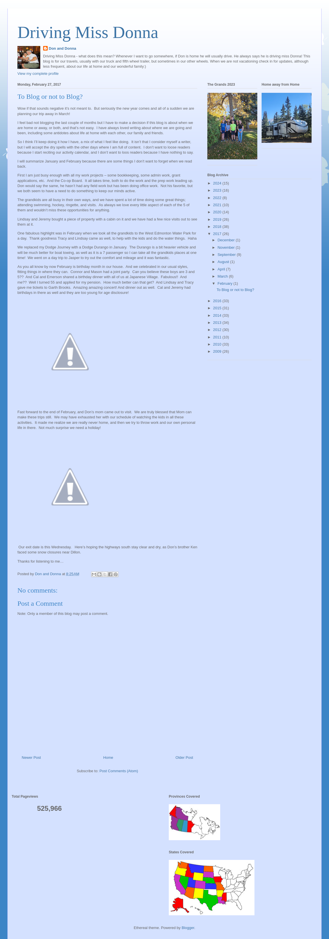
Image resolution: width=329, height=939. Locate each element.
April (222, 269)
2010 (217, 344)
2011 (217, 337)
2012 (217, 330)
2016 (217, 301)
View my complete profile (38, 73)
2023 (217, 190)
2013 (217, 322)
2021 (217, 205)
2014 (217, 315)
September (227, 254)
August (224, 262)
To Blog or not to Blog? (235, 290)
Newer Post (31, 757)
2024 (217, 183)
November (227, 247)
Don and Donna (62, 48)
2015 (217, 308)
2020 (217, 212)
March (223, 276)
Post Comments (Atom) (118, 771)
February (226, 283)
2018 (217, 226)
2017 (217, 234)
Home (108, 757)
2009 (217, 351)
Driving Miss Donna (87, 32)
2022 (217, 198)
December (227, 240)
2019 (217, 219)
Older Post (184, 757)
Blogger (188, 928)
